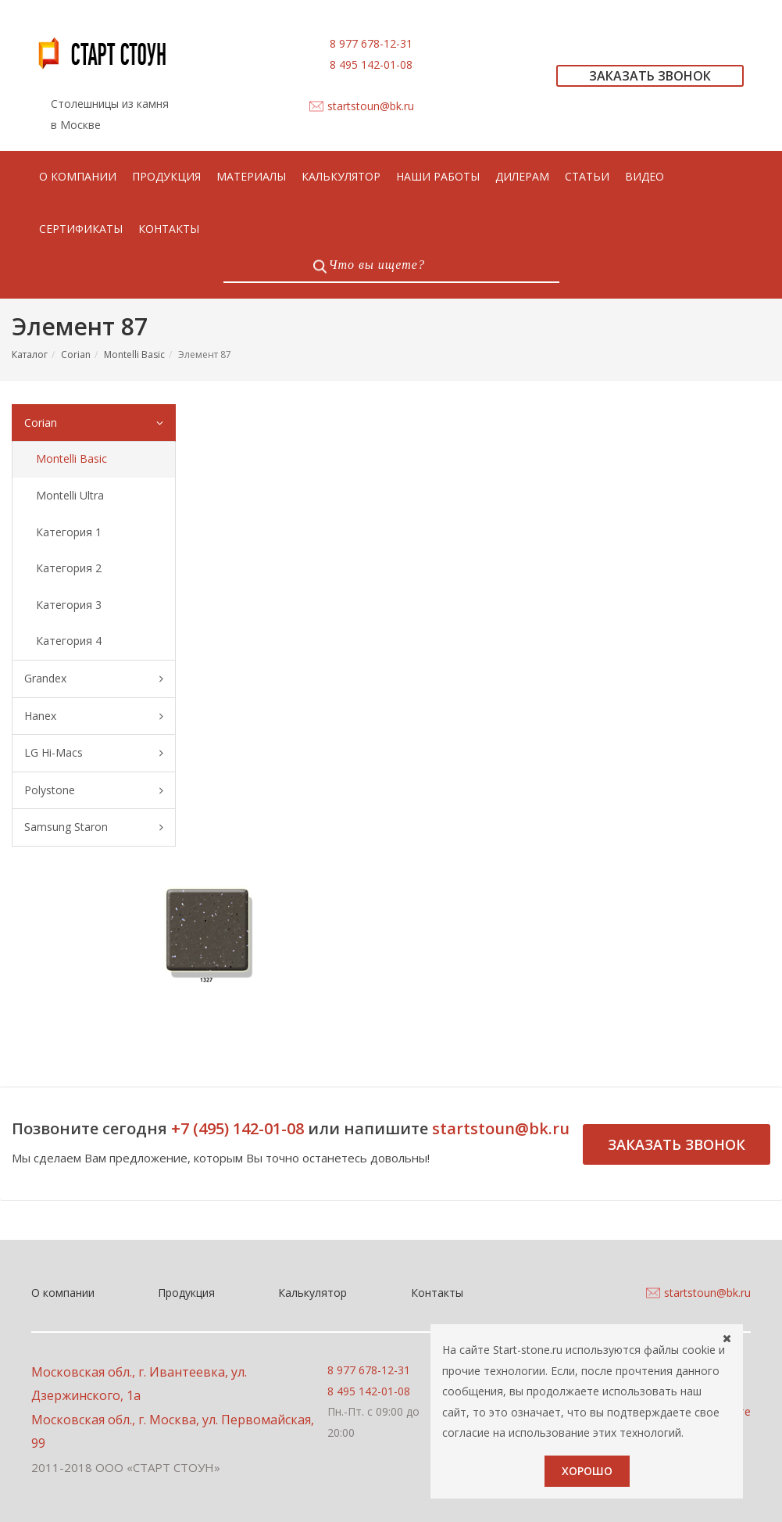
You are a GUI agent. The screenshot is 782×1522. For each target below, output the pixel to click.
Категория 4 (69, 640)
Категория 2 (69, 567)
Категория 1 (69, 532)
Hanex (93, 716)
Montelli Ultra (70, 495)
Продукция (186, 1292)
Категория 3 (69, 604)
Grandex (93, 678)
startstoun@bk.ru (370, 105)
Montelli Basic (134, 354)
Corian (76, 354)
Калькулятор (312, 1292)
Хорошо (587, 1470)
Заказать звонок (676, 1144)
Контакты (437, 1292)
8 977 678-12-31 (371, 43)
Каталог (30, 354)
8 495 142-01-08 (371, 64)
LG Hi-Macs (93, 753)
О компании (63, 1292)
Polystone (93, 790)
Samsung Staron (93, 827)
